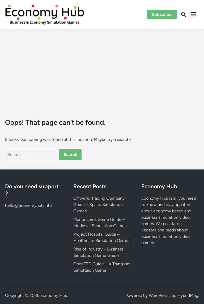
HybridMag (187, 295)
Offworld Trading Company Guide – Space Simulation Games (99, 204)
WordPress (158, 295)
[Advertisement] (102, 69)
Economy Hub (53, 295)
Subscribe (162, 14)
